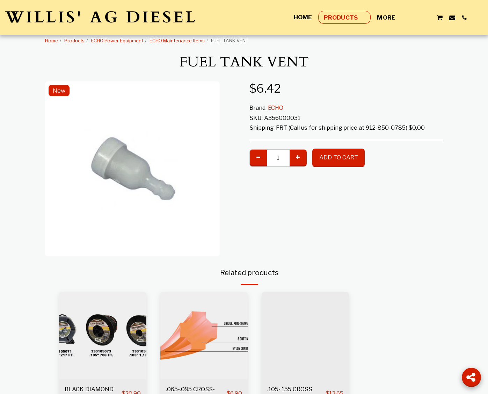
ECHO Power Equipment (117, 40)
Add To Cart (338, 157)
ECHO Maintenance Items (177, 40)
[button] (415, 17)
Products (74, 40)
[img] (102, 335)
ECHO (275, 107)
